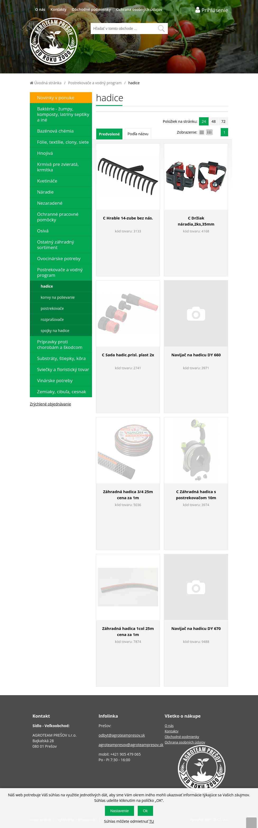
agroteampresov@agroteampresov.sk (131, 744)
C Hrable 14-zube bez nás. (128, 218)
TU (151, 821)
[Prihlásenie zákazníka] (211, 10)
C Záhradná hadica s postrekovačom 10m (196, 494)
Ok (145, 811)
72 (223, 121)
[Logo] (53, 42)
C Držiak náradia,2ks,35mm (196, 221)
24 (204, 121)
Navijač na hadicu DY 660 (196, 354)
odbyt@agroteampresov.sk (122, 735)
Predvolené (109, 134)
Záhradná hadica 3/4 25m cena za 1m (128, 494)
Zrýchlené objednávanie (50, 403)
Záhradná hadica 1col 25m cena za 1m (128, 631)
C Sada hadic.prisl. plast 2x (128, 354)
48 (213, 121)
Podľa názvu (138, 133)
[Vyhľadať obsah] (161, 28)
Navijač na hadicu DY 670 (196, 628)
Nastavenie (119, 811)
